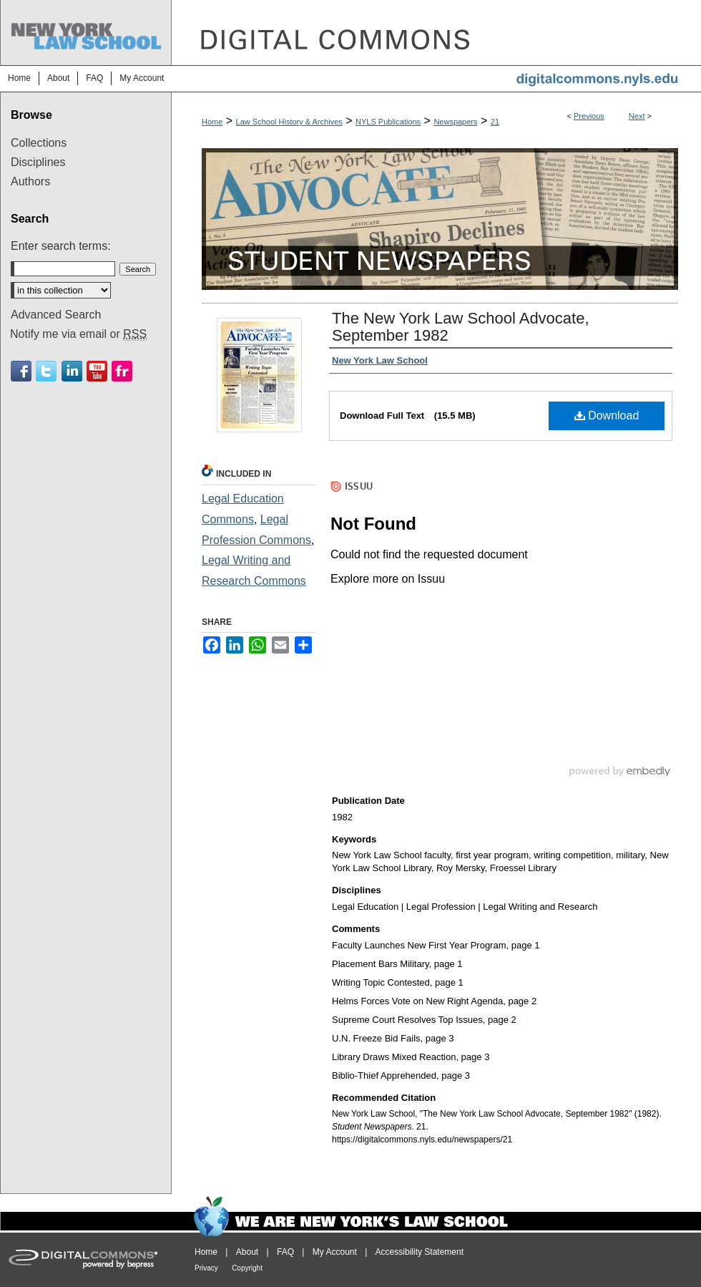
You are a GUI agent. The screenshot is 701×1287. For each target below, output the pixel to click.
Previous (589, 116)
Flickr (122, 371)
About (247, 1252)
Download (606, 415)
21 (495, 121)
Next (637, 116)
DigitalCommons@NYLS (436, 32)
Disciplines (38, 162)
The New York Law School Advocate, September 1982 (460, 326)
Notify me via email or (78, 334)
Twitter (46, 371)
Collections (39, 143)
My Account (335, 1252)
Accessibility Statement (420, 1252)
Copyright (247, 1268)
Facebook (21, 371)
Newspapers (455, 121)
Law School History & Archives (289, 121)
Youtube (97, 371)
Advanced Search (56, 315)
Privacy (206, 1268)
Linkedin (72, 371)
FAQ (285, 1252)
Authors (30, 181)
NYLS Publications (388, 121)
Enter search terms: (61, 246)
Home (212, 121)
